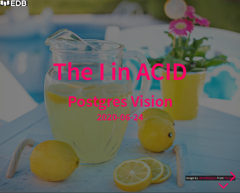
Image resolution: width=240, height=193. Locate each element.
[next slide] (232, 176)
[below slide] (223, 185)
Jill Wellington (207, 178)
